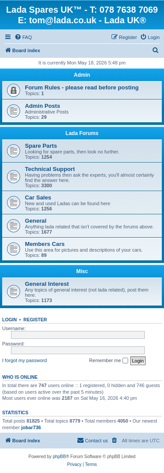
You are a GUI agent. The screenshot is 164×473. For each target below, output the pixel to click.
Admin (82, 75)
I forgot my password (24, 360)
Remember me (108, 361)
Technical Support (50, 169)
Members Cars (45, 244)
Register (35, 319)
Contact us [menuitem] (92, 440)
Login (9, 319)
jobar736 (31, 427)
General (35, 220)
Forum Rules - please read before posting (82, 87)
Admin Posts (42, 106)
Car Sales (38, 197)
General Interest (47, 284)
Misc (82, 271)
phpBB (59, 456)
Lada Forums (82, 133)
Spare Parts (41, 145)
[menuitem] (23, 37)
